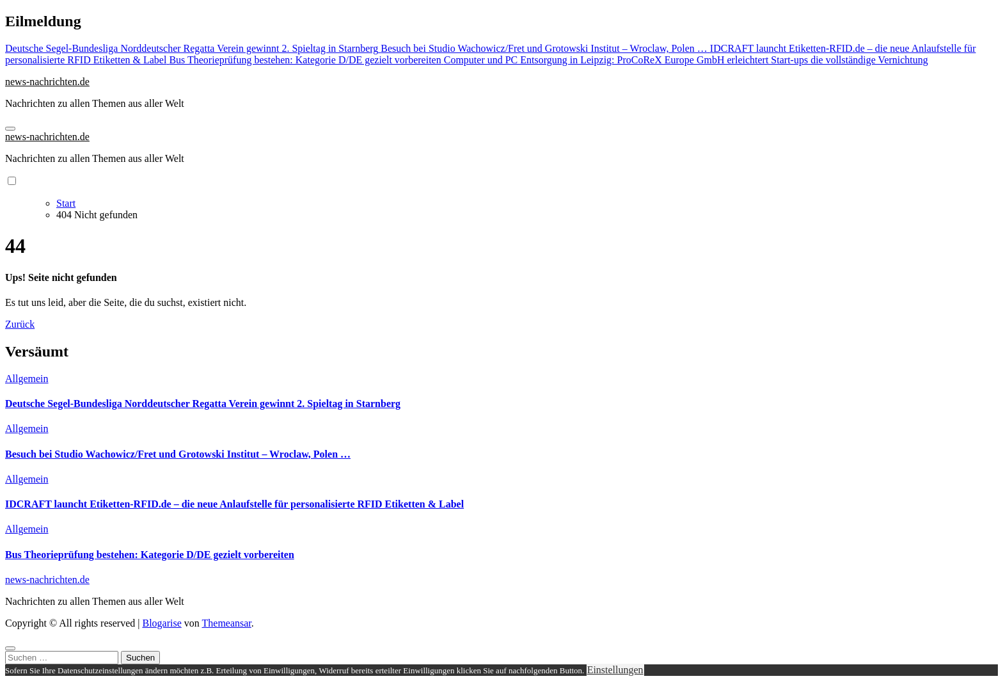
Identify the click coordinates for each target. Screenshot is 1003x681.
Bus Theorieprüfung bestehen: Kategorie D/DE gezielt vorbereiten (149, 554)
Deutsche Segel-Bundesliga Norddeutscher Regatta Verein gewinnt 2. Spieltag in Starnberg (202, 403)
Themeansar (226, 623)
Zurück (20, 324)
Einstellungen (615, 669)
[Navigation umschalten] (10, 129)
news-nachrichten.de (47, 81)
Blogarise (161, 623)
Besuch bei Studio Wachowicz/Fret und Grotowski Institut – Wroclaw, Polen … (178, 454)
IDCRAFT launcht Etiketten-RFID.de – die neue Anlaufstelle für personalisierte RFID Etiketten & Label (234, 504)
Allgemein (27, 378)
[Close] (10, 648)
